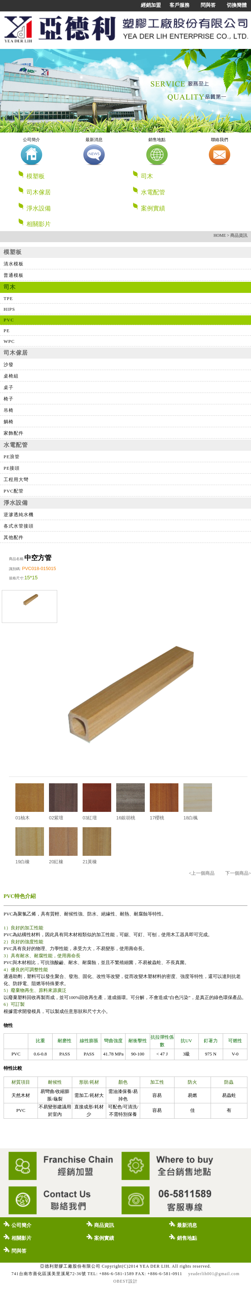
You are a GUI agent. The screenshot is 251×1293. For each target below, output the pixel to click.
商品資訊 (100, 1224)
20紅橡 (56, 861)
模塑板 (72, 175)
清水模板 (14, 263)
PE (7, 330)
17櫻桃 (157, 817)
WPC (9, 341)
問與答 (208, 5)
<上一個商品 (202, 873)
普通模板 (14, 275)
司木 (186, 175)
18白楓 (190, 817)
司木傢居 (72, 191)
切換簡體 (237, 5)
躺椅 (9, 421)
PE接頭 (12, 468)
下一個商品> (238, 873)
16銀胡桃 (125, 817)
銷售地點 (183, 1237)
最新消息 (183, 1224)
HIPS (9, 309)
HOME (219, 235)
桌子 (9, 387)
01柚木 (22, 817)
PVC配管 (14, 491)
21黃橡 (90, 861)
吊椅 (9, 410)
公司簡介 (17, 1224)
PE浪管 (12, 456)
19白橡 (22, 861)
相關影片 (34, 223)
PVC (9, 320)
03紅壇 (90, 817)
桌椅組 (11, 376)
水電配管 (186, 191)
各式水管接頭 (19, 526)
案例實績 (148, 207)
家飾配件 (14, 433)
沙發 (9, 364)
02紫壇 (56, 817)
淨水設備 (72, 207)
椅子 (9, 398)
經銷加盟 (151, 5)
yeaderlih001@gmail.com (214, 1274)
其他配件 (14, 537)
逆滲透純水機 (19, 514)
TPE (8, 298)
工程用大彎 (16, 479)
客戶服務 (179, 5)
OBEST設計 (125, 1281)
